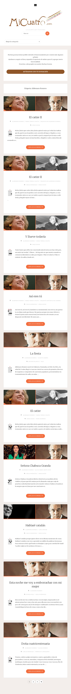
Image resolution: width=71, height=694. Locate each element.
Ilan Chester (43, 530)
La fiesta (35, 354)
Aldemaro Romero (18, 121)
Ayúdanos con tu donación (35, 72)
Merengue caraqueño (42, 652)
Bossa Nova (30, 595)
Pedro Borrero (41, 419)
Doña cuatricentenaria (35, 644)
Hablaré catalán (35, 526)
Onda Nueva (36, 125)
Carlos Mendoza (31, 184)
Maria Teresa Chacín (32, 121)
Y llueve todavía (35, 237)
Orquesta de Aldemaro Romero (50, 121)
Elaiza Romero (43, 648)
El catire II (35, 117)
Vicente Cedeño (43, 358)
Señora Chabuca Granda (35, 466)
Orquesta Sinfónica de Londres (50, 300)
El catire (35, 411)
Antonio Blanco (33, 361)
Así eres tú (35, 296)
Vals (42, 361)
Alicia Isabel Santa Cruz (43, 470)
